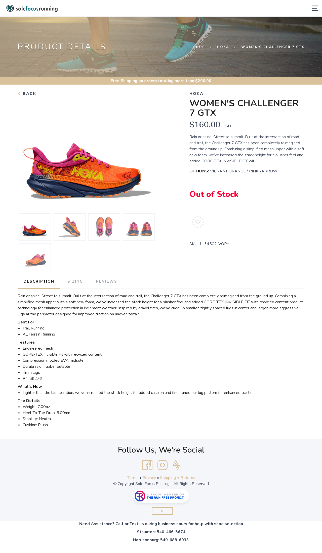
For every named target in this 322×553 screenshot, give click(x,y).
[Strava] (176, 465)
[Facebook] (147, 465)
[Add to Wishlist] (198, 222)
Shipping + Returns (177, 478)
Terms (133, 478)
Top (162, 511)
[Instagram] (162, 465)
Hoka (223, 47)
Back (27, 93)
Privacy (149, 478)
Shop (199, 47)
